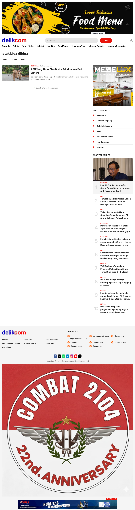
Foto (23, 59)
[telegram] (67, 356)
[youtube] (75, 356)
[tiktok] (79, 356)
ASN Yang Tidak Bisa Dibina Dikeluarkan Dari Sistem (56, 71)
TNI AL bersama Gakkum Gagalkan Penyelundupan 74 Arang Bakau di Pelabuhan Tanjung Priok (114, 215)
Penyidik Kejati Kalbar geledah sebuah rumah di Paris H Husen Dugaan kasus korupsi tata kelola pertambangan (115, 242)
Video (14, 59)
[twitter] (59, 356)
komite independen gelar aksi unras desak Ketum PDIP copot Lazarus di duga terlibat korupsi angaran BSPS (115, 296)
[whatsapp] (63, 356)
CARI (106, 40)
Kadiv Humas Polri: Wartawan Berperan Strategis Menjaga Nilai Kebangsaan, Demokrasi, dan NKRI (115, 256)
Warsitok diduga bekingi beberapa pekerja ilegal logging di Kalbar (115, 282)
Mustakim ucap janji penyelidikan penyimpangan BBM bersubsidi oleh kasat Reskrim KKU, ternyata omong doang (115, 309)
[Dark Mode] (131, 40)
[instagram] (71, 356)
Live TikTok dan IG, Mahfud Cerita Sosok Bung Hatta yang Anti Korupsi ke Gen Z (115, 188)
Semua (6, 59)
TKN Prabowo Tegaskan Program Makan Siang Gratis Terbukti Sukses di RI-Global (114, 269)
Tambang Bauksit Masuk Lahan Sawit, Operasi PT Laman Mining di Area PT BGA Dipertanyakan (115, 202)
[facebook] (55, 356)
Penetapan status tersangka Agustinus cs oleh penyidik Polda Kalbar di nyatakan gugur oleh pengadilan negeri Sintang (115, 229)
